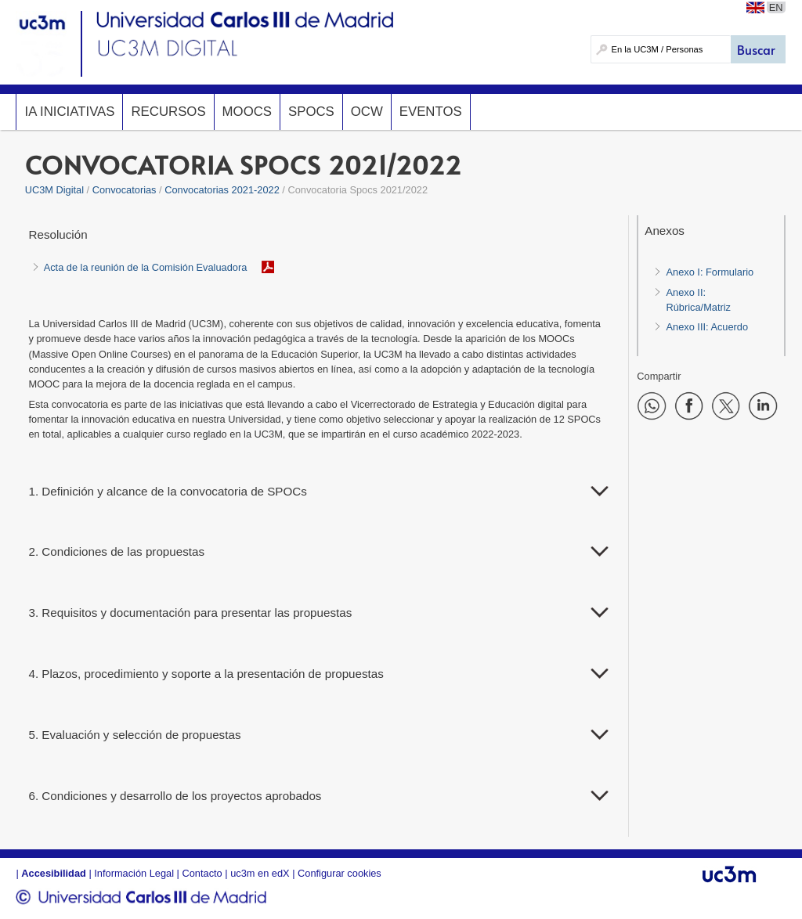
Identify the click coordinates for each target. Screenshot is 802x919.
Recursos (168, 111)
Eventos (430, 111)
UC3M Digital (54, 190)
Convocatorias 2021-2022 (222, 190)
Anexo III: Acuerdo (707, 327)
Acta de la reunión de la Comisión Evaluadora (145, 267)
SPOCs (311, 111)
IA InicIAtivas (69, 111)
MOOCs (247, 111)
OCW (367, 111)
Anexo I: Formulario (709, 272)
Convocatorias (124, 190)
